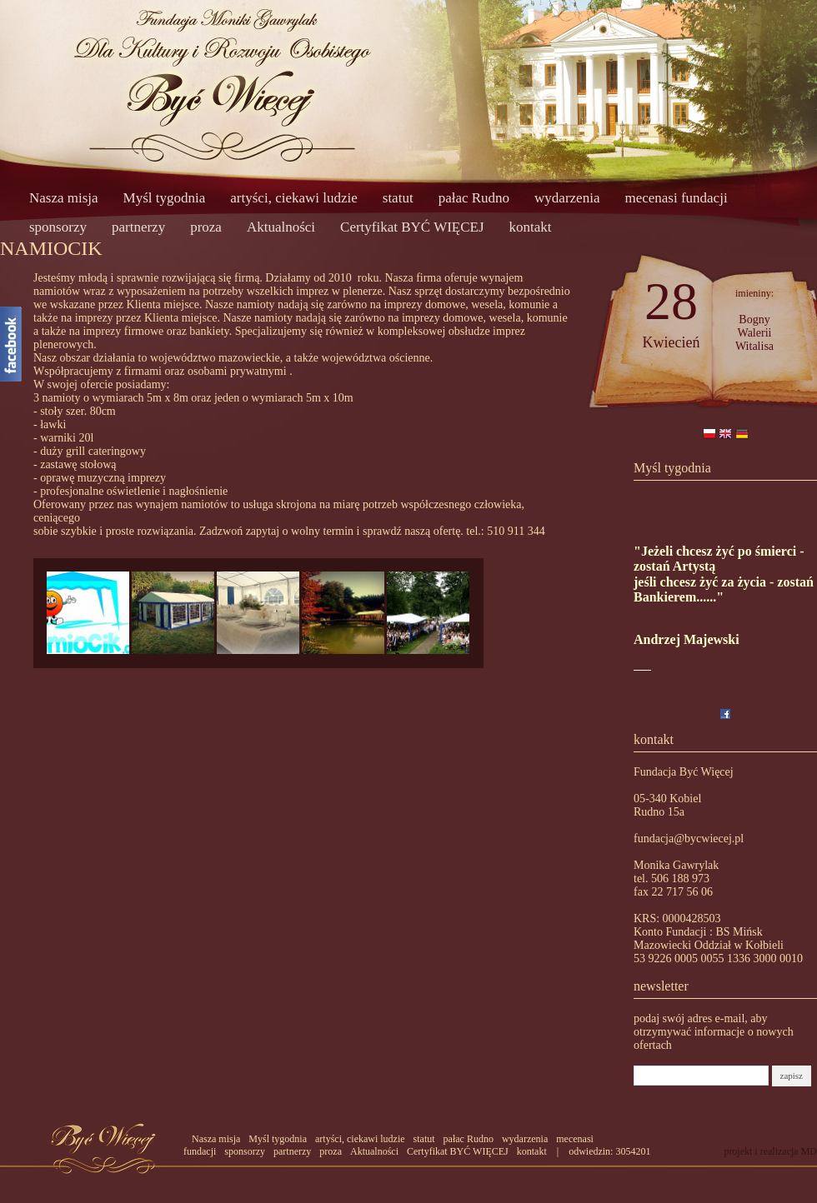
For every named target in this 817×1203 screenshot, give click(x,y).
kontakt (530, 227)
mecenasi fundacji (675, 198)
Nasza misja (63, 198)
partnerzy (138, 227)
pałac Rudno (474, 198)
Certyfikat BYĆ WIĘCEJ (412, 227)
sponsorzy (58, 227)
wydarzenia (566, 198)
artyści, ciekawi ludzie (293, 198)
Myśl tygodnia (164, 198)
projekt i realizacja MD (770, 1151)
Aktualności (281, 227)
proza (206, 227)
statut (398, 198)
